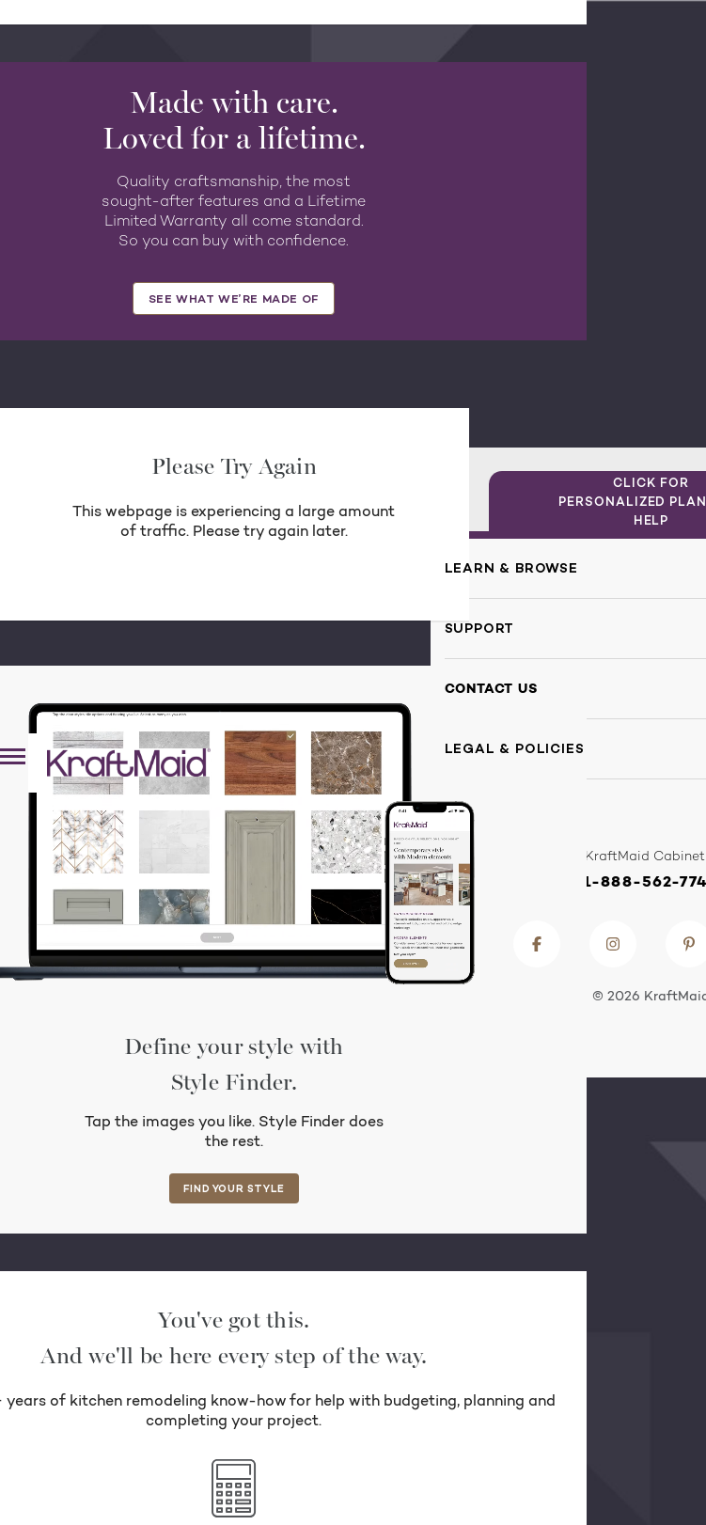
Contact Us (491, 688)
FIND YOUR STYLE (234, 1188)
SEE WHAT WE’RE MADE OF (234, 298)
